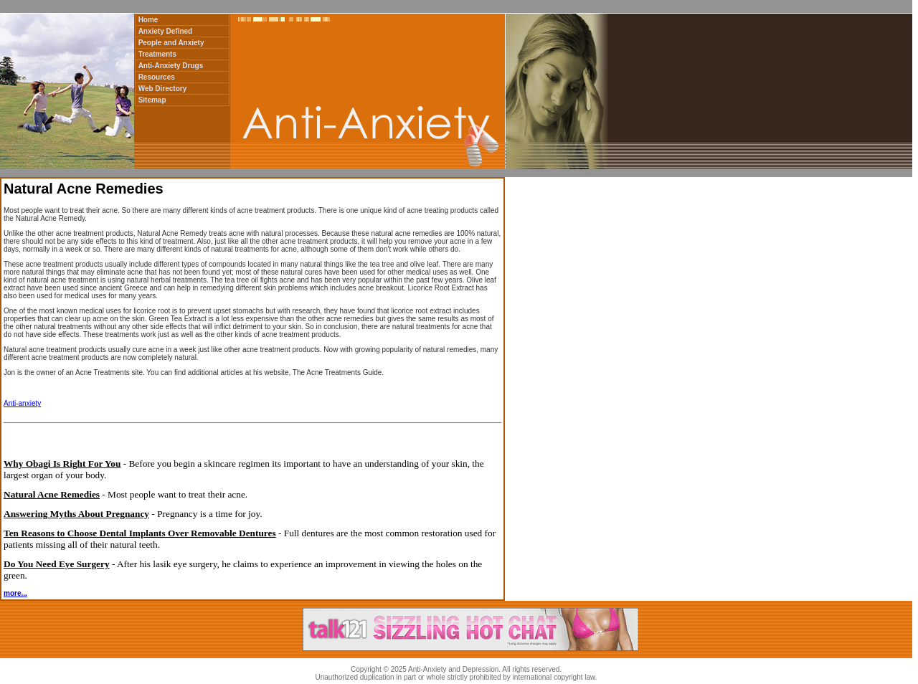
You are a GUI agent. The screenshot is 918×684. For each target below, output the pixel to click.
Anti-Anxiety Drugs (171, 66)
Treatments (157, 54)
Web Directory (162, 88)
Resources (156, 77)
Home (148, 20)
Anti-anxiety (22, 403)
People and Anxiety (171, 43)
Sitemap (152, 100)
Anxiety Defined (165, 31)
